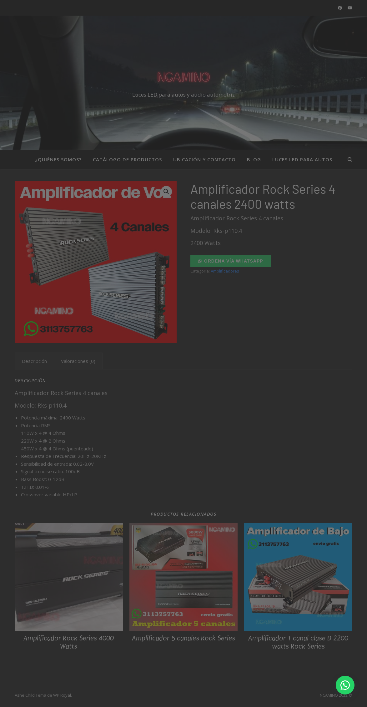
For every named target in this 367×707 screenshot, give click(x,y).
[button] (345, 685)
